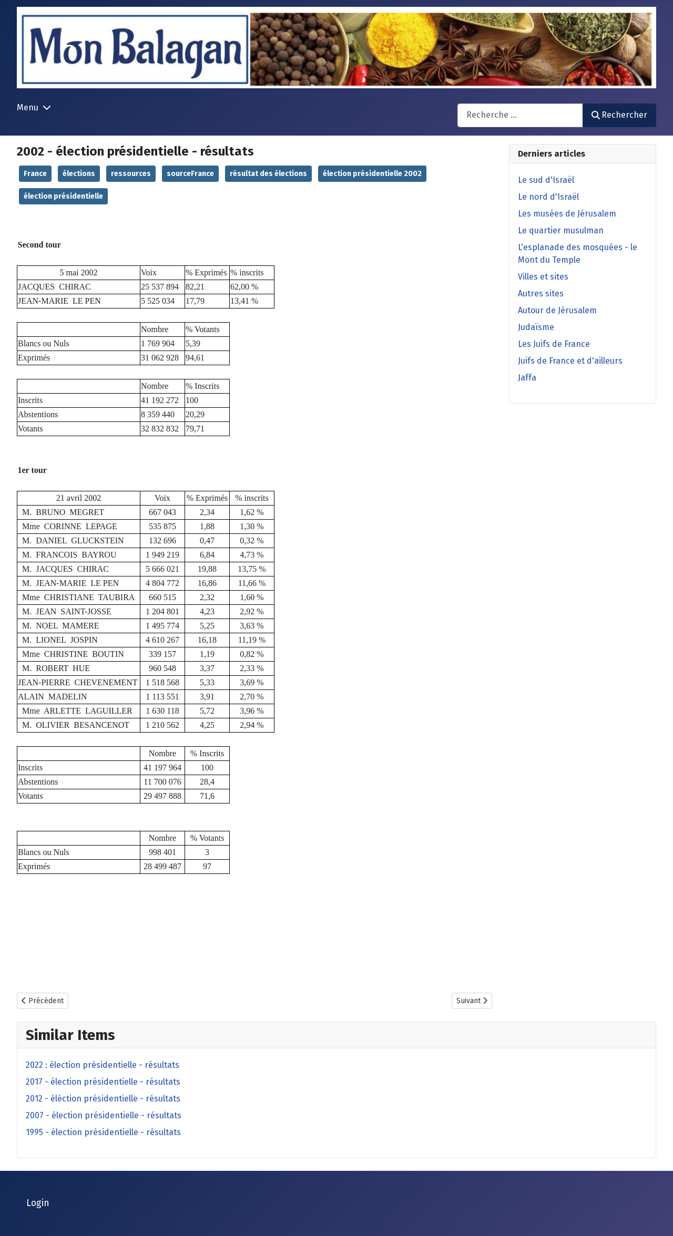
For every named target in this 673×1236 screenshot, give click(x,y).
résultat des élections (268, 173)
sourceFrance (190, 173)
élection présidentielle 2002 (372, 173)
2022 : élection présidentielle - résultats (102, 1065)
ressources (131, 173)
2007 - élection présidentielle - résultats (103, 1115)
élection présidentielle (63, 196)
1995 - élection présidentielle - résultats (103, 1132)
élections (79, 173)
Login (37, 1203)
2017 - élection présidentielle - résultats (103, 1082)
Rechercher (619, 115)
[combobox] (520, 115)
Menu (27, 107)
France (35, 173)
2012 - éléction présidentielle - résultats (103, 1099)
